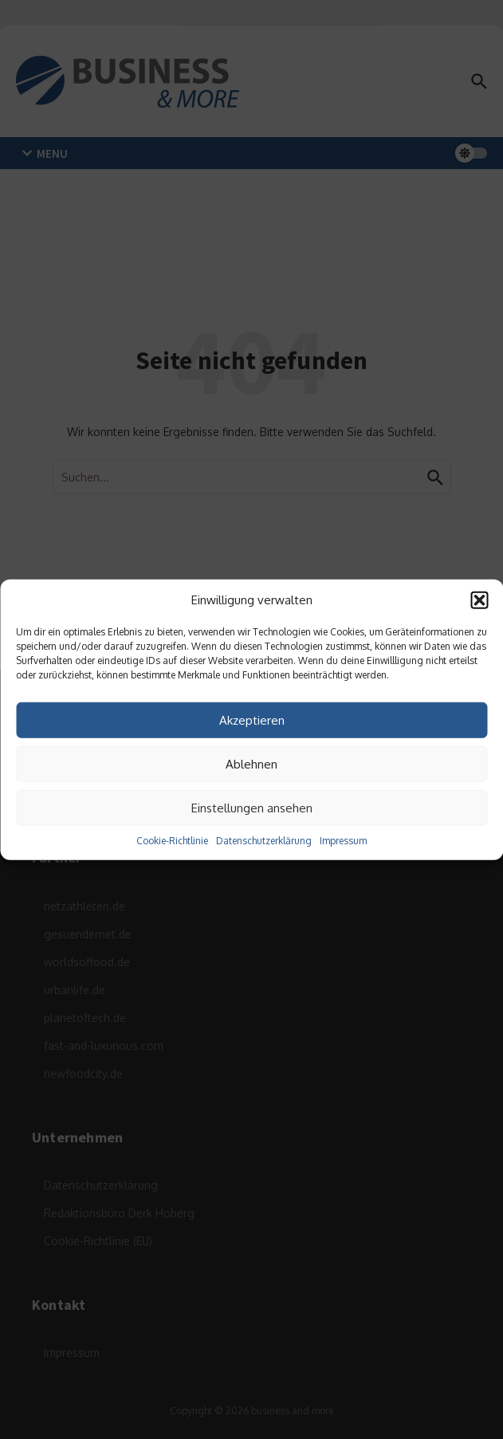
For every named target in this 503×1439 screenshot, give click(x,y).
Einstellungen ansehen (251, 807)
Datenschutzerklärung (264, 841)
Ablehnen (251, 763)
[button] (479, 600)
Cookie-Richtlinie (172, 841)
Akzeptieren (252, 719)
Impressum (343, 841)
